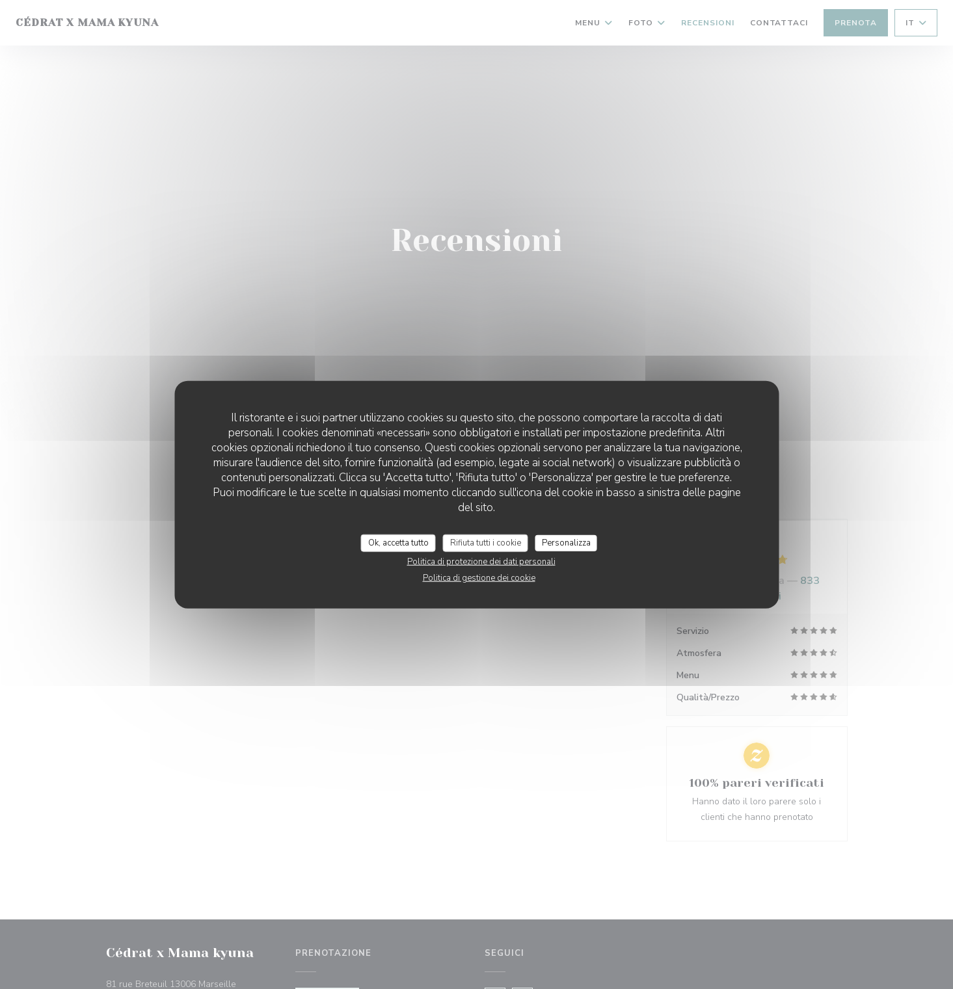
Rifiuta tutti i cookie (485, 542)
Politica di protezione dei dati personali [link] (481, 562)
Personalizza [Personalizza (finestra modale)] (566, 542)
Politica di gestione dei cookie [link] (479, 578)
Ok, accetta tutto (398, 542)
